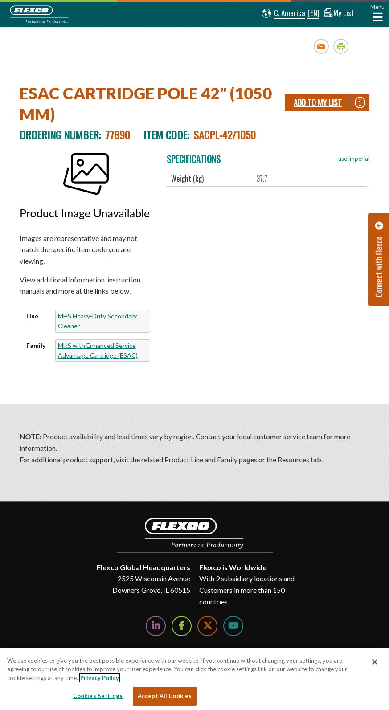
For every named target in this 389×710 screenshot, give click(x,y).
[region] (194, 679)
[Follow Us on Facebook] (182, 626)
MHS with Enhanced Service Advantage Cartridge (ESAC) (98, 350)
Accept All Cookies (165, 695)
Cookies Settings (98, 695)
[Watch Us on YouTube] (233, 626)
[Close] (375, 662)
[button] (281, 13)
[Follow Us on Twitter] (207, 626)
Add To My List (318, 102)
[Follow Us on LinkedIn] (156, 626)
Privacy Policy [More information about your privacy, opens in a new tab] (99, 677)
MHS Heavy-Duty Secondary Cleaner (97, 321)
